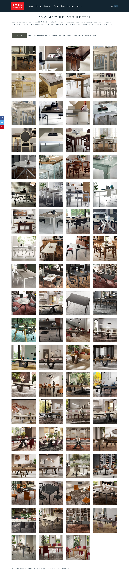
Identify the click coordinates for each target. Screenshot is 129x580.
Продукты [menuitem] (48, 6)
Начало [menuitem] (30, 6)
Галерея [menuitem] (79, 6)
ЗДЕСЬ (19, 35)
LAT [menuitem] (112, 6)
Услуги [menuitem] (56, 6)
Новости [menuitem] (39, 6)
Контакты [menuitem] (71, 6)
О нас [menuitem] (63, 6)
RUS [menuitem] (116, 6)
